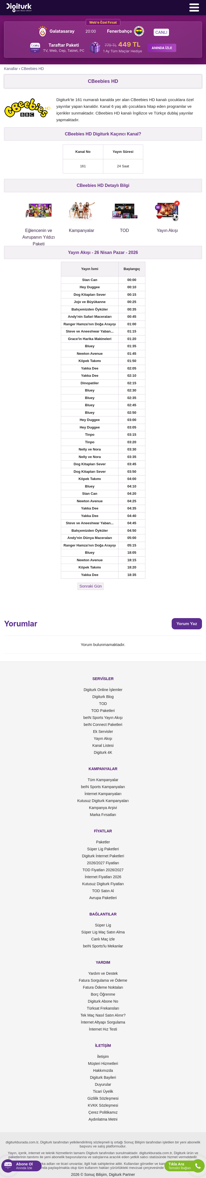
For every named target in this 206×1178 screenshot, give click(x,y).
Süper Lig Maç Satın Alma (103, 932)
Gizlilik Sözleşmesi (103, 1098)
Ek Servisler (103, 731)
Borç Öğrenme (103, 994)
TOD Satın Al (103, 891)
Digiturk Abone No (103, 1001)
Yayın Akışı (103, 738)
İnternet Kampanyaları (103, 794)
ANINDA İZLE (162, 48)
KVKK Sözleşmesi (103, 1105)
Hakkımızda (103, 1070)
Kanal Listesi (102, 745)
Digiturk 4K (103, 752)
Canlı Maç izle (103, 939)
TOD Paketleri (103, 710)
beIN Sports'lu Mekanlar (103, 946)
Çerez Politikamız (103, 1112)
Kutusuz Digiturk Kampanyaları (103, 801)
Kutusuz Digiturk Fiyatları (103, 884)
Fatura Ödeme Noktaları (103, 987)
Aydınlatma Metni (103, 1119)
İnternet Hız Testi (103, 1029)
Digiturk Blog (102, 697)
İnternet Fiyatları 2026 (103, 877)
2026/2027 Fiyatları (103, 863)
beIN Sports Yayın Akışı (103, 717)
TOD (103, 703)
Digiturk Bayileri (103, 1077)
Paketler (103, 842)
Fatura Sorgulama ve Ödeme (103, 980)
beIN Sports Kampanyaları (103, 787)
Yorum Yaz (186, 623)
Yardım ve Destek (103, 973)
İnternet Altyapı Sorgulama (103, 1022)
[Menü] (194, 7)
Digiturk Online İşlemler (103, 690)
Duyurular (103, 1084)
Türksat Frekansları (103, 1008)
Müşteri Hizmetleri (103, 1063)
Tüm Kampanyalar (103, 780)
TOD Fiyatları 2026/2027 (102, 870)
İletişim (103, 1056)
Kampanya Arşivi (103, 808)
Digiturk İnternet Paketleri (103, 856)
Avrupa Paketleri (103, 898)
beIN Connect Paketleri (103, 724)
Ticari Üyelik (103, 1091)
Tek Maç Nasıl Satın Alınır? (103, 1015)
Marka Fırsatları (103, 815)
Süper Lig (103, 925)
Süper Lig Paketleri (103, 849)
